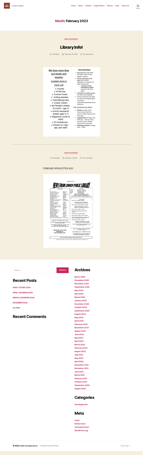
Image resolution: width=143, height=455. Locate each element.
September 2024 (82, 314)
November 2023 (82, 331)
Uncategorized (71, 42)
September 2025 (82, 290)
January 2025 (81, 304)
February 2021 (81, 382)
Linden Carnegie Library (30, 449)
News (80, 7)
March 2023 (80, 348)
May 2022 (79, 362)
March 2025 (80, 301)
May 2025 (79, 294)
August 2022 (80, 355)
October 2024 (81, 311)
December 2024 (82, 307)
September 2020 (82, 389)
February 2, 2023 (71, 162)
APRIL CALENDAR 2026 (24, 296)
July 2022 (79, 358)
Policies (88, 7)
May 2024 (79, 321)
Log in (77, 424)
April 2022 (79, 365)
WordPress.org (81, 434)
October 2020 (81, 385)
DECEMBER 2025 (21, 306)
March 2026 (80, 280)
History (110, 7)
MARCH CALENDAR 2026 (25, 301)
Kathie (56, 58)
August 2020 (80, 392)
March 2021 (80, 378)
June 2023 (79, 338)
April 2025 (79, 297)
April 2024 (79, 324)
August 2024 (80, 317)
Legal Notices (99, 7)
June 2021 (79, 375)
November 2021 (82, 372)
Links (117, 7)
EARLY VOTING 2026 (23, 291)
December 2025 (82, 284)
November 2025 (82, 287)
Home (73, 7)
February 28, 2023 (71, 58)
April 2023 (79, 345)
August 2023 (80, 334)
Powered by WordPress (51, 449)
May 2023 (79, 341)
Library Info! (71, 50)
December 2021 (82, 368)
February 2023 (81, 351)
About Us (125, 7)
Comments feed (82, 430)
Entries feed (80, 427)
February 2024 (81, 328)
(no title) (17, 311)
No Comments (88, 58)
